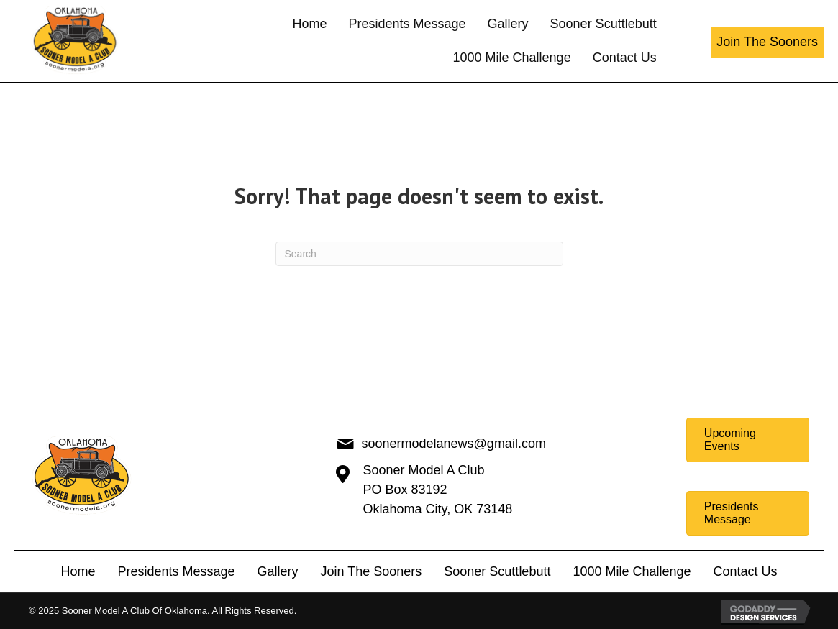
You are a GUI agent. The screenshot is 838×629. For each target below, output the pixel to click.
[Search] (419, 254)
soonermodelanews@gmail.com (454, 443)
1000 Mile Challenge (632, 571)
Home (77, 571)
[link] (309, 24)
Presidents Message (175, 571)
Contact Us (746, 571)
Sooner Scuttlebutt (497, 571)
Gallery (278, 571)
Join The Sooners (371, 571)
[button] (767, 42)
